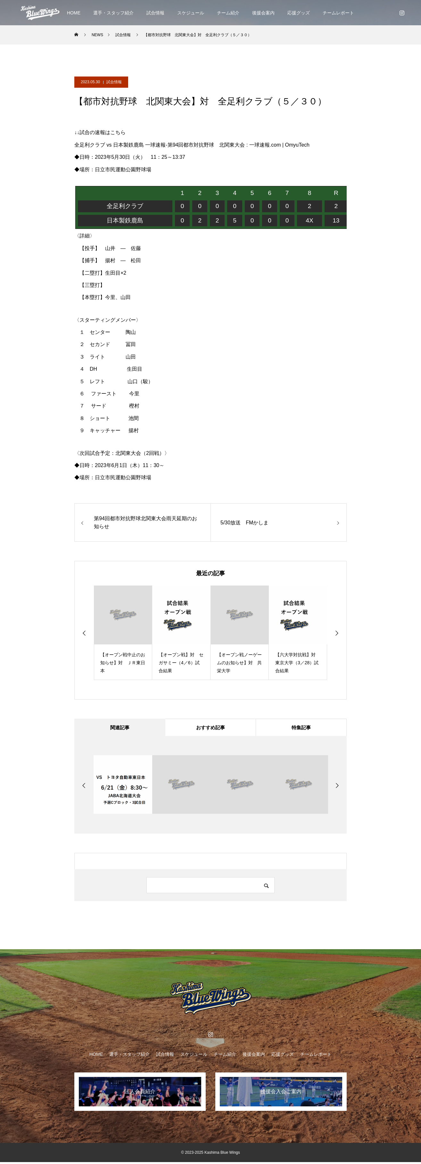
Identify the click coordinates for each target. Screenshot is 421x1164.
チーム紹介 (228, 12)
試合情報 (155, 12)
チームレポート (338, 12)
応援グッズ (298, 12)
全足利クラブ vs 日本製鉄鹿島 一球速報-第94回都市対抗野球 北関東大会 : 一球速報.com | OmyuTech (192, 145)
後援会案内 (263, 12)
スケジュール (190, 12)
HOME (73, 12)
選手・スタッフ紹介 (113, 12)
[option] (123, 633)
